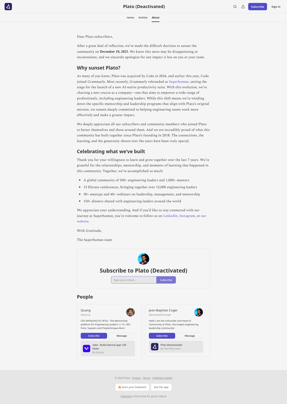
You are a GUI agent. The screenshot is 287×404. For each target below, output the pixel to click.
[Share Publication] (243, 6)
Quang (86, 310)
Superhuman (179, 81)
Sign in (275, 6)
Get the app (161, 387)
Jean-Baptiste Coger (163, 310)
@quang (85, 314)
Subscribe (257, 6)
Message (122, 335)
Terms (146, 378)
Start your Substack (132, 387)
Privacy (136, 378)
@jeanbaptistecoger (160, 314)
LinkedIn (170, 216)
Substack (126, 396)
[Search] (235, 6)
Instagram (187, 216)
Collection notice (162, 378)
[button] (130, 17)
